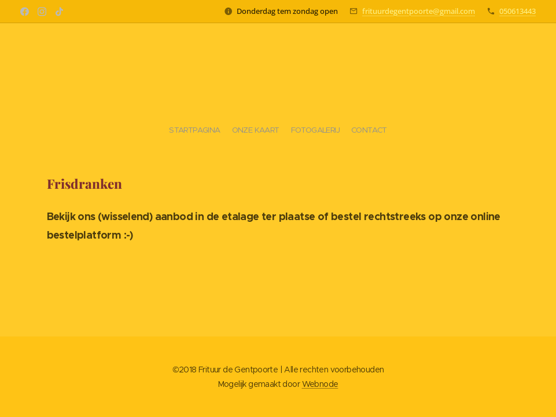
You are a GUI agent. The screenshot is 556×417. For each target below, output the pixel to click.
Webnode (320, 384)
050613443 (517, 11)
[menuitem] (264, 130)
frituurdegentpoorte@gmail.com (418, 11)
